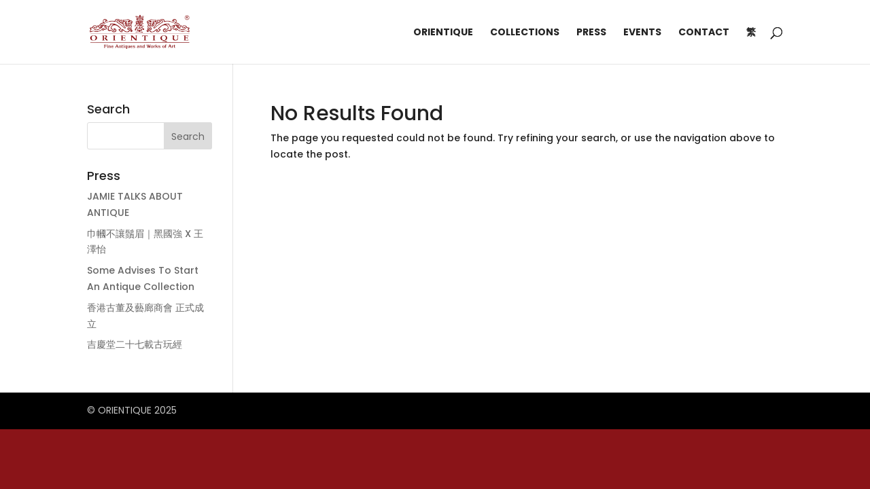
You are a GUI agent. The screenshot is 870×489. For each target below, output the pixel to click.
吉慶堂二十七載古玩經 (134, 344)
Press (591, 33)
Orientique (443, 33)
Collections (524, 33)
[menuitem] (751, 45)
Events (642, 33)
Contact (703, 33)
